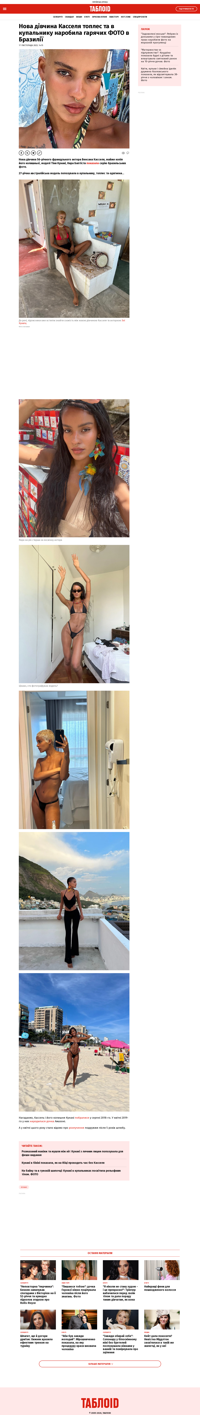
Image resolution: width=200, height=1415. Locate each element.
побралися (82, 1117)
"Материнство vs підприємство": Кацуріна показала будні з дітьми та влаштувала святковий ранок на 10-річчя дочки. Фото (159, 55)
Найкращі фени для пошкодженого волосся (160, 1288)
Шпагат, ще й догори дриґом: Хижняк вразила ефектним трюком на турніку (36, 1340)
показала (92, 163)
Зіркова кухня (99, 17)
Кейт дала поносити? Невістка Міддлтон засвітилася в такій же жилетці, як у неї (159, 1340)
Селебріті (58, 17)
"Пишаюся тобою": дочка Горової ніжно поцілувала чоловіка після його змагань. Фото (79, 1291)
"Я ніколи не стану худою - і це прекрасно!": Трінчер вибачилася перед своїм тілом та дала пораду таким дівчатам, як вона (120, 1293)
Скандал (69, 17)
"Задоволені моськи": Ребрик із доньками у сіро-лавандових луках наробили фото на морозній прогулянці (159, 38)
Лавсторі (114, 17)
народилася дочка (42, 1121)
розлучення (76, 1127)
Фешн (79, 17)
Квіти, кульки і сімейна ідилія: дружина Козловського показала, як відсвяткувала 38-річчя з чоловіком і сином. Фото (159, 74)
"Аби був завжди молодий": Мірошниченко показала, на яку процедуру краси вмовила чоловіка (79, 1342)
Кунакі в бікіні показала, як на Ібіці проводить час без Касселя (63, 1162)
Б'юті (87, 17)
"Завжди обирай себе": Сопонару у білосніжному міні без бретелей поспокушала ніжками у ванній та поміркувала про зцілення (120, 1344)
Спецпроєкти (140, 17)
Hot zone (126, 17)
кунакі (24, 1187)
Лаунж (145, 29)
